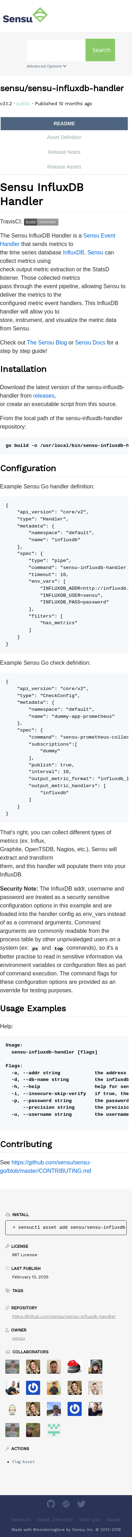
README (64, 123)
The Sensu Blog (47, 343)
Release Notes (64, 152)
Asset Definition (64, 137)
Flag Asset (23, 1461)
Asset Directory (55, 1519)
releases (43, 396)
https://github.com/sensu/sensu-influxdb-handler (64, 1316)
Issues (113, 1519)
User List (90, 1519)
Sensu (95, 252)
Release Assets (64, 167)
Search (102, 50)
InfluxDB (73, 252)
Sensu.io (21, 1519)
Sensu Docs (90, 343)
